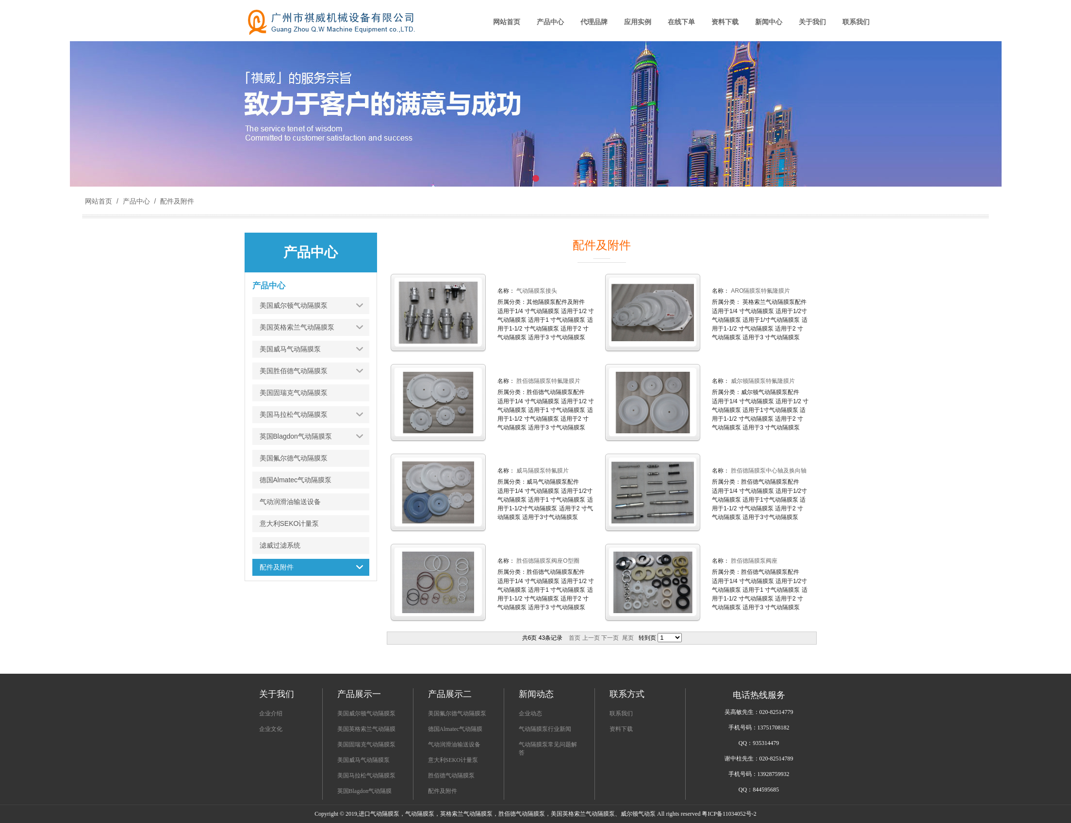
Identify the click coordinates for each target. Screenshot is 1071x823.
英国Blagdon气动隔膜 (364, 791)
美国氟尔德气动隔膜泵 (457, 713)
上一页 (591, 637)
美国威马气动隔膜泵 (363, 760)
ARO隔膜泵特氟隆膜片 (759, 290)
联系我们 (621, 713)
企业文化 (270, 729)
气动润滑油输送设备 (454, 744)
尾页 (628, 637)
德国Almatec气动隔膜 (455, 729)
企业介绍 (270, 713)
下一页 (610, 637)
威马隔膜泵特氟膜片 (542, 470)
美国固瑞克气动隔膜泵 (366, 744)
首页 (574, 637)
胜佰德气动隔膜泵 (451, 775)
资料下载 (621, 729)
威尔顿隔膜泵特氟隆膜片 (762, 381)
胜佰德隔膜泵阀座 (753, 560)
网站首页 (98, 201)
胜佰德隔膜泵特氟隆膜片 (547, 381)
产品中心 (136, 201)
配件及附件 (176, 201)
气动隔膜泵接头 (536, 290)
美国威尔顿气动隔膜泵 (366, 713)
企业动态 (530, 713)
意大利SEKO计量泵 (453, 760)
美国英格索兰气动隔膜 (366, 729)
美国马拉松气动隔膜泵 (366, 775)
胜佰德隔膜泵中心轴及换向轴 (768, 470)
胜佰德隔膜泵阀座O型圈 (547, 560)
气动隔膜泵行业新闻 (545, 729)
